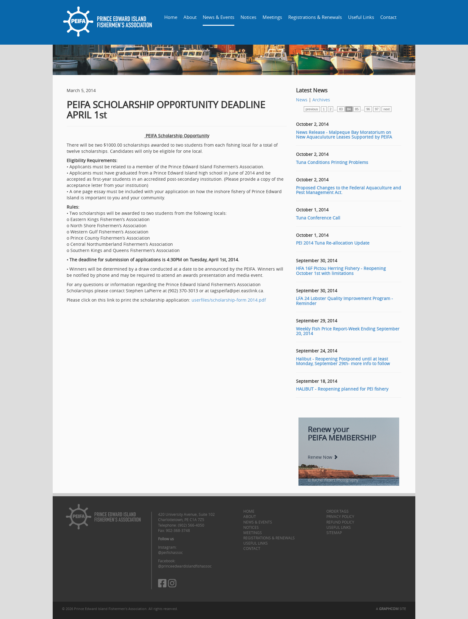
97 (377, 109)
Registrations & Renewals (315, 17)
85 (357, 109)
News (301, 100)
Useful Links (361, 17)
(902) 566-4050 (191, 525)
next (386, 109)
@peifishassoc (170, 552)
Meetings (272, 17)
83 (341, 109)
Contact (388, 17)
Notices (248, 17)
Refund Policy (340, 522)
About (189, 17)
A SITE (391, 608)
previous (312, 109)
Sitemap (334, 532)
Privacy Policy (340, 516)
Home (170, 17)
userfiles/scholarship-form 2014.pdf (229, 300)
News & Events (218, 17)
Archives (321, 100)
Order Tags (337, 511)
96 (368, 109)
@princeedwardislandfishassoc (185, 566)
